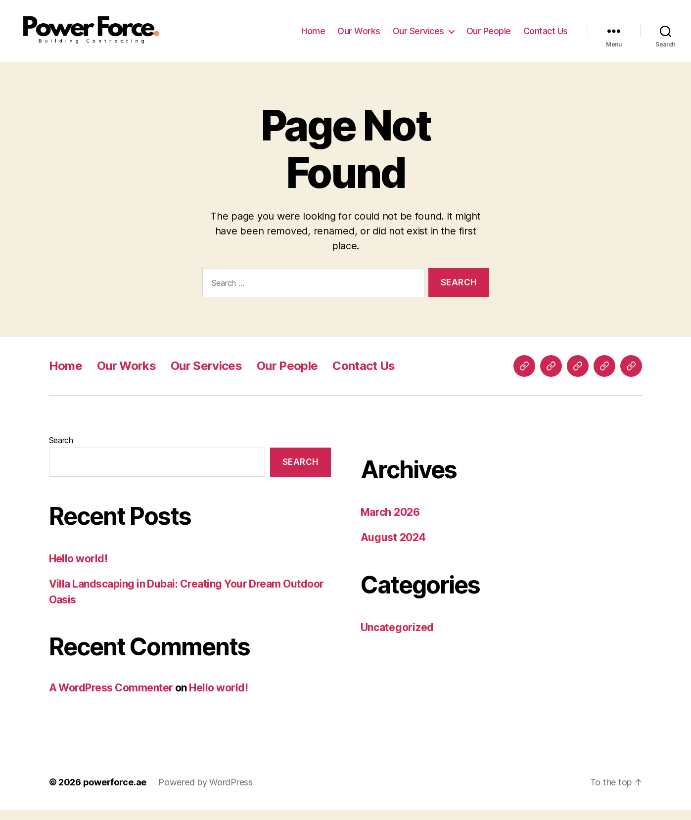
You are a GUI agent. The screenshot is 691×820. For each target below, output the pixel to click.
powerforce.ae (115, 792)
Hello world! (78, 568)
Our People (488, 36)
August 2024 (393, 547)
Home (313, 36)
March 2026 (390, 522)
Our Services (418, 36)
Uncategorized (397, 637)
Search (61, 450)
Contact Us (545, 36)
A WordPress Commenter (111, 697)
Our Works (358, 36)
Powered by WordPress (205, 792)
